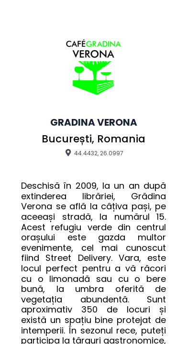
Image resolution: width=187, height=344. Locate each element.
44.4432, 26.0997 (93, 153)
